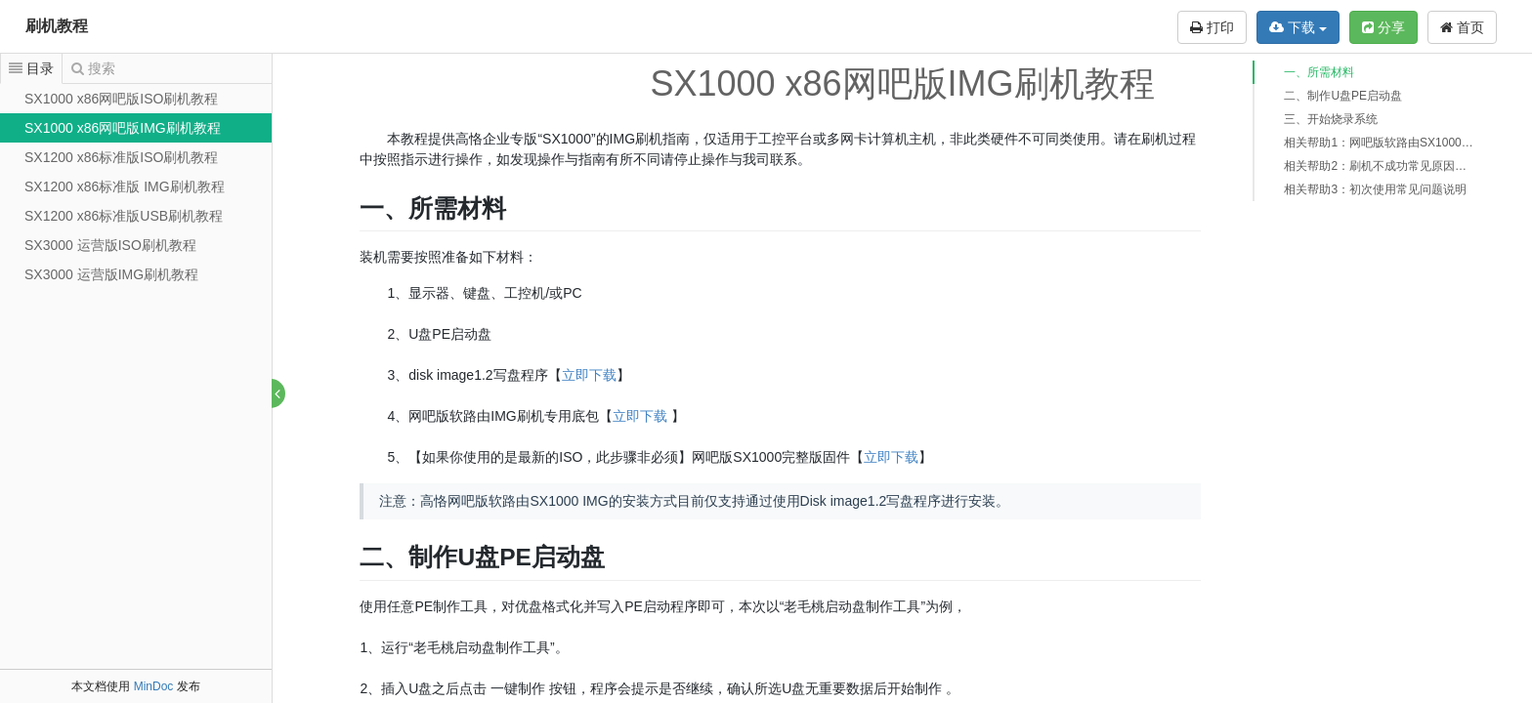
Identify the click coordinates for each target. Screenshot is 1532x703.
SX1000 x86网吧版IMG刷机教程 (122, 128)
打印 (1212, 27)
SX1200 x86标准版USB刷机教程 (123, 216)
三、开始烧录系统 (1331, 119)
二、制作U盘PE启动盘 (1343, 96)
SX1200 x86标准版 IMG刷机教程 (124, 186)
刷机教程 (56, 26)
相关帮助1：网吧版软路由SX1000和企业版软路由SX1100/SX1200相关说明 (1378, 142)
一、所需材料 (1319, 72)
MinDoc (154, 686)
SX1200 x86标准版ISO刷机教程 (121, 157)
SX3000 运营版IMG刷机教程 (111, 274)
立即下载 (590, 375)
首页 (1462, 27)
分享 (1383, 27)
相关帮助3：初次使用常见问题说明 (1375, 189)
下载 (1298, 27)
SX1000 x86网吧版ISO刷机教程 (121, 98)
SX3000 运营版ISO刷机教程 (110, 245)
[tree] (136, 186)
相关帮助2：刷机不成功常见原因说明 (1378, 166)
